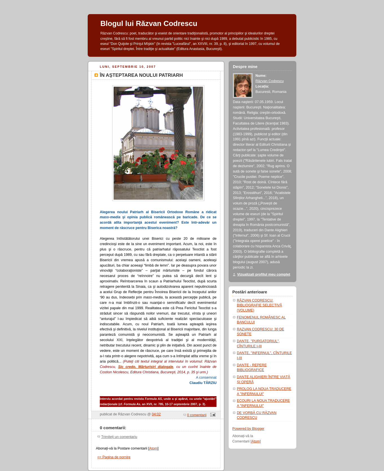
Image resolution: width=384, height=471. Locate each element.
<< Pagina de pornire (114, 457)
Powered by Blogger (248, 429)
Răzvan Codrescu (269, 81)
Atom (153, 448)
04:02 (156, 414)
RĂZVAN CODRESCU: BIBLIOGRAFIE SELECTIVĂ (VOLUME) (259, 305)
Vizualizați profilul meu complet (263, 274)
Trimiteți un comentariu (119, 437)
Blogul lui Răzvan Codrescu (148, 23)
